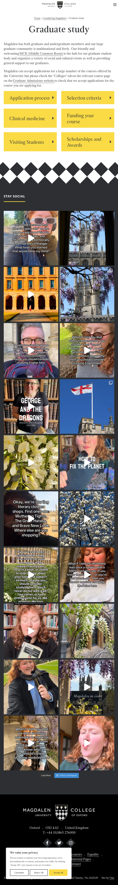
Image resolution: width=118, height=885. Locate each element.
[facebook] (47, 843)
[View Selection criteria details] (87, 97)
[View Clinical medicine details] (30, 118)
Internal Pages (81, 859)
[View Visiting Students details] (30, 141)
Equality (93, 854)
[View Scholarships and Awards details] (87, 141)
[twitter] (59, 843)
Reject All (38, 872)
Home (37, 18)
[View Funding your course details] (87, 118)
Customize (19, 872)
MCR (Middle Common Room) (41, 53)
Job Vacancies (72, 854)
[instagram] (70, 843)
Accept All (58, 872)
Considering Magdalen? (54, 18)
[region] (39, 863)
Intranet (75, 864)
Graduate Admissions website (34, 80)
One (112, 878)
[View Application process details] (30, 97)
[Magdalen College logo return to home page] (59, 5)
